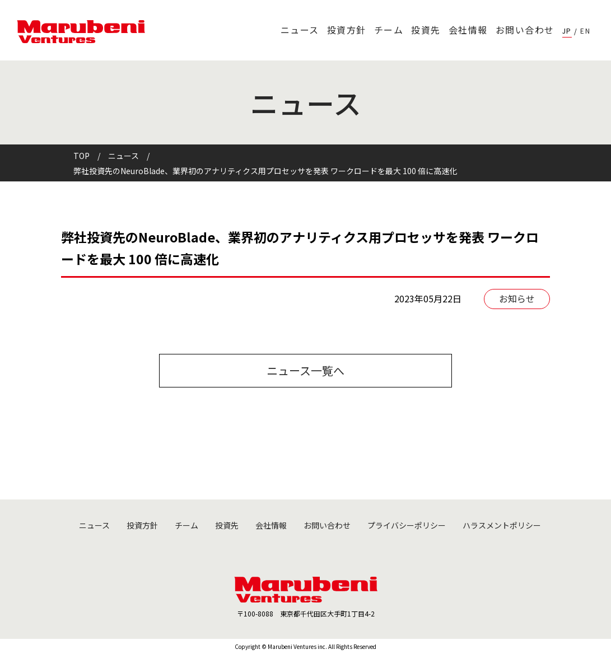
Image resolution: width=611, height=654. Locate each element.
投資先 (426, 29)
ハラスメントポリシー (502, 525)
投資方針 (346, 29)
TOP (81, 155)
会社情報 (468, 29)
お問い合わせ (525, 29)
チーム (389, 29)
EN (585, 30)
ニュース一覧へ (305, 370)
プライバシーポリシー (406, 525)
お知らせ (517, 298)
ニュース (300, 29)
